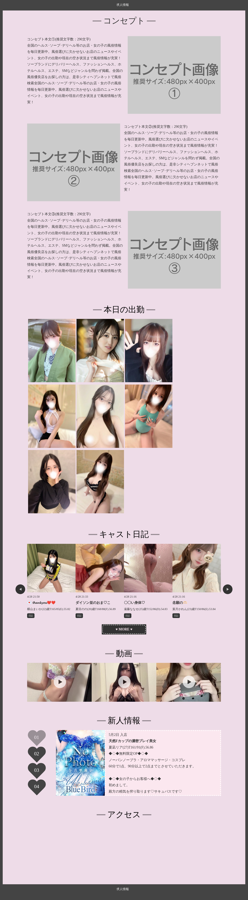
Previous (20, 589)
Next (227, 589)
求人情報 (122, 4)
